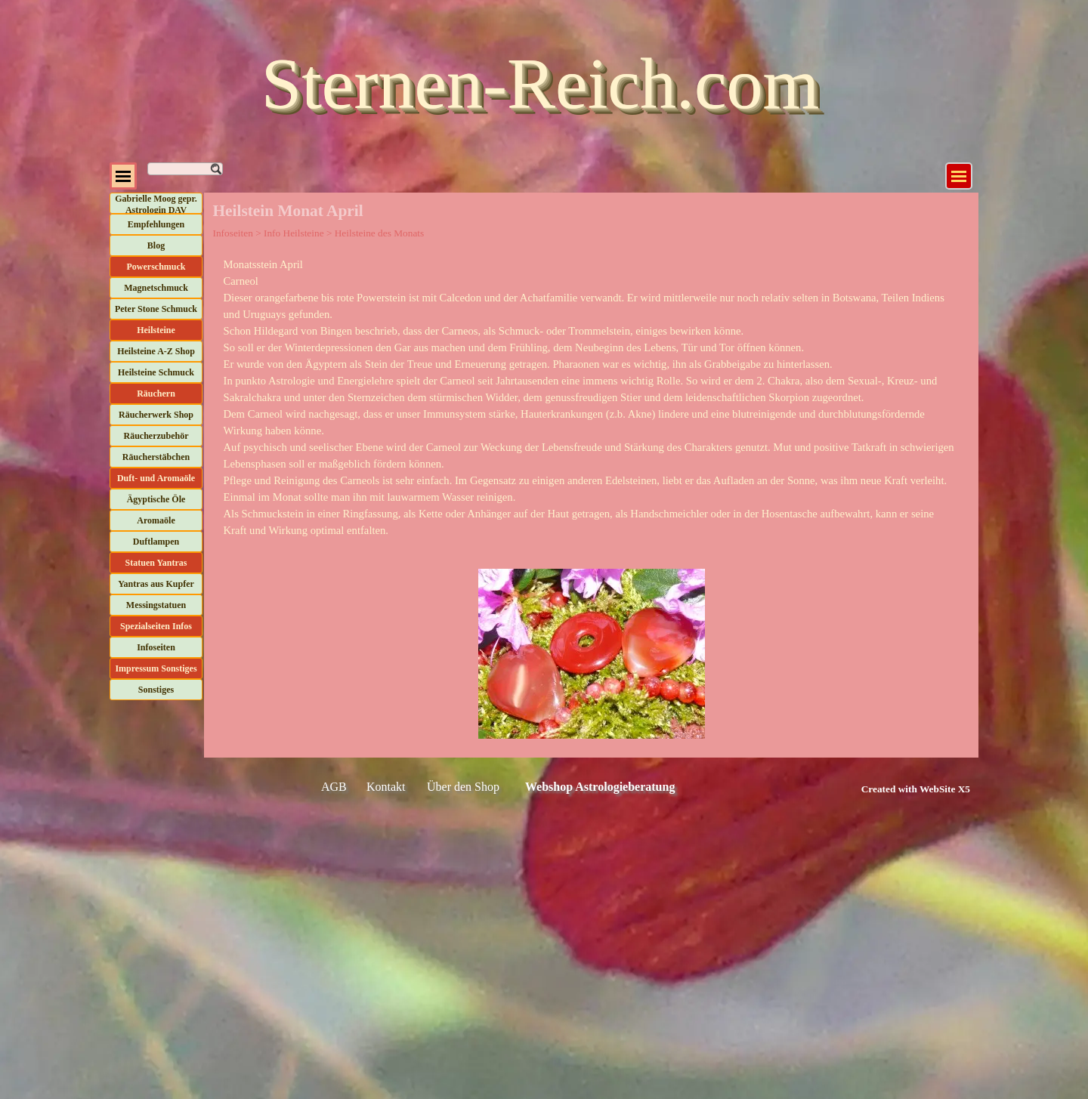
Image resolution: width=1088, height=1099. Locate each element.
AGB (334, 786)
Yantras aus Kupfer (156, 584)
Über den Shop (463, 786)
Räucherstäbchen (156, 457)
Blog (156, 245)
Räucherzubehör (156, 436)
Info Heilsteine (294, 233)
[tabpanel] (592, 397)
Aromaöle (156, 520)
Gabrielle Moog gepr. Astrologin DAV (156, 204)
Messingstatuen (156, 605)
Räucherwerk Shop (156, 414)
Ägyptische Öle (156, 499)
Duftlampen (156, 541)
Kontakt (386, 786)
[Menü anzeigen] (958, 176)
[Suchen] (185, 168)
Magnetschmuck (156, 287)
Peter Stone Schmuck (156, 309)
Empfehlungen (156, 224)
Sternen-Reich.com (540, 83)
